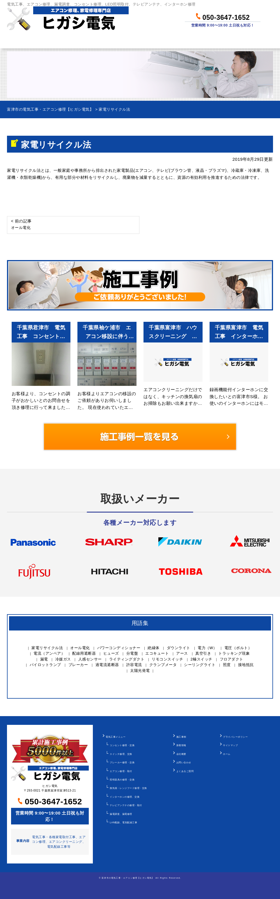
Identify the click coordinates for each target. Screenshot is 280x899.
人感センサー (90, 659)
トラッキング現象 (234, 653)
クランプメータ (163, 665)
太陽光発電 (140, 670)
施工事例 (181, 736)
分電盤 (132, 653)
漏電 (44, 659)
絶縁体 (154, 648)
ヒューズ (111, 653)
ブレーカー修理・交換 (122, 762)
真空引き (203, 653)
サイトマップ (230, 745)
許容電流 (134, 665)
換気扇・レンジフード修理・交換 (128, 788)
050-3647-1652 (223, 16)
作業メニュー (61, 40)
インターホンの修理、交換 (124, 796)
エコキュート (157, 653)
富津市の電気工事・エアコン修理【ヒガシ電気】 (128, 878)
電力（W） (207, 648)
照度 (227, 665)
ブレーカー (78, 665)
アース (182, 653)
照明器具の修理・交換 (122, 779)
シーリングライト (199, 665)
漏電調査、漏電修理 (121, 814)
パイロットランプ (45, 665)
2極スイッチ (201, 659)
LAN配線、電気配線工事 (123, 822)
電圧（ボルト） (238, 648)
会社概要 (181, 754)
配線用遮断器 (84, 653)
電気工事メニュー (115, 736)
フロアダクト (231, 659)
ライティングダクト (127, 659)
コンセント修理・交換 (122, 745)
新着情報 (181, 745)
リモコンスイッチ (167, 659)
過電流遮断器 (107, 665)
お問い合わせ (255, 40)
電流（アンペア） (49, 653)
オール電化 (80, 648)
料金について (112, 40)
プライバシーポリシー (235, 736)
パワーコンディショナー (119, 648)
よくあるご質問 (185, 771)
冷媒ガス (63, 659)
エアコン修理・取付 (121, 771)
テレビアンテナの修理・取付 (126, 805)
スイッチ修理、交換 (121, 754)
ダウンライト (178, 648)
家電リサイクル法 (47, 648)
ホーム (18, 40)
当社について (204, 40)
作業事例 (158, 40)
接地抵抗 (246, 665)
